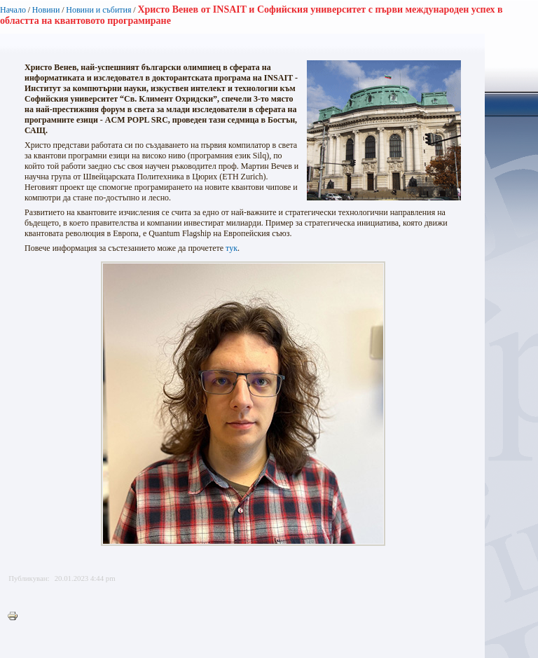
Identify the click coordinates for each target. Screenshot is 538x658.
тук (231, 248)
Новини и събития (98, 10)
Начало (13, 10)
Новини (46, 10)
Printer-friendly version (16, 616)
